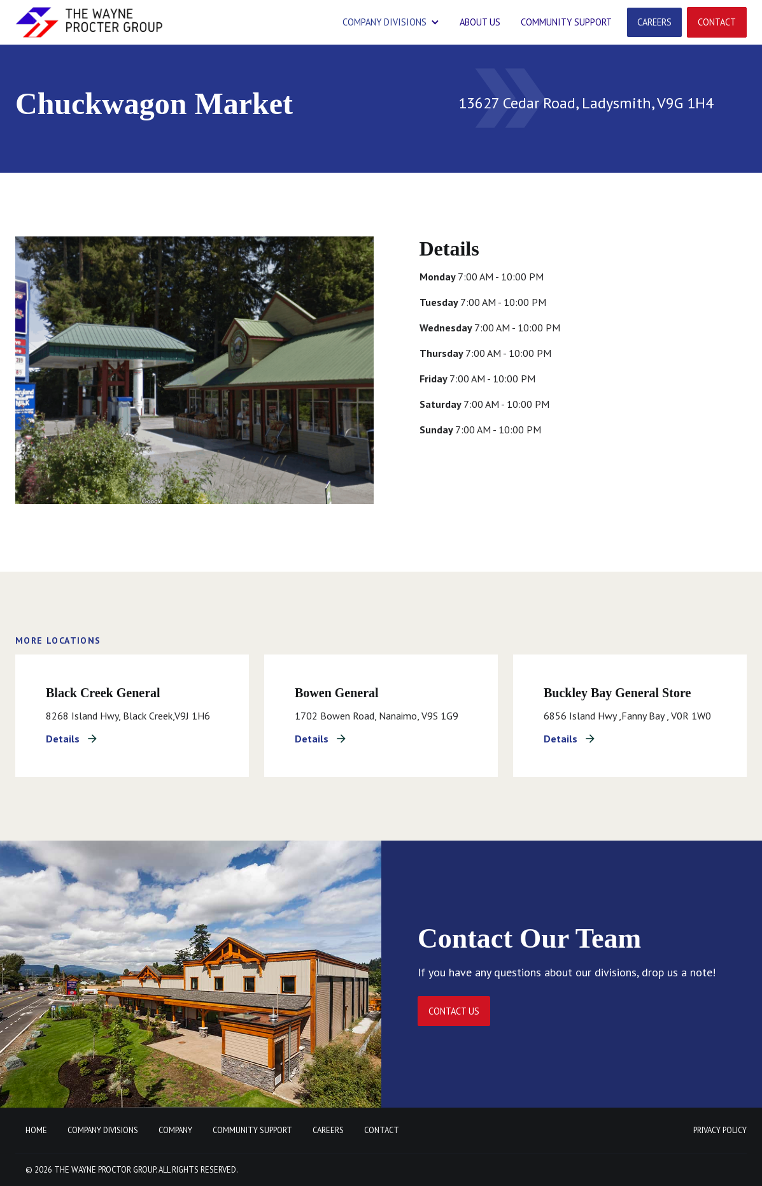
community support (566, 22)
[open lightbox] (194, 370)
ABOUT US (480, 22)
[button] (390, 22)
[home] (89, 22)
